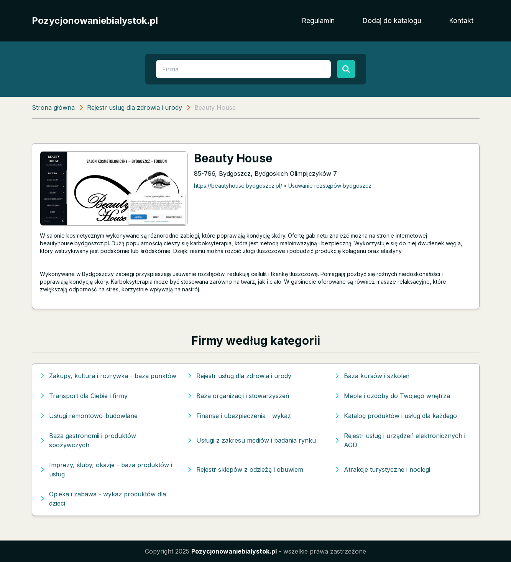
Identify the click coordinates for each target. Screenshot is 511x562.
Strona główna (53, 107)
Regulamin (318, 21)
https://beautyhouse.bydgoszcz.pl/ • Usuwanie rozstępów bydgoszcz (282, 185)
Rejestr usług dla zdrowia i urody (134, 107)
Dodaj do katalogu (391, 21)
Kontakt (461, 21)
